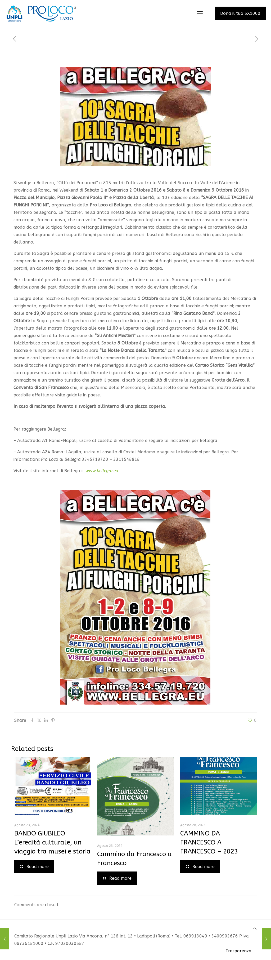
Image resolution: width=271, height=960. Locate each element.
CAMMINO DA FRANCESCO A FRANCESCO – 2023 (209, 842)
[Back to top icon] (254, 928)
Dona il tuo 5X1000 (240, 13)
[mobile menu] (199, 13)
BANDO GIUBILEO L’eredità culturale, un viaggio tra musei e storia (52, 842)
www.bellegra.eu (101, 470)
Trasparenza (238, 950)
